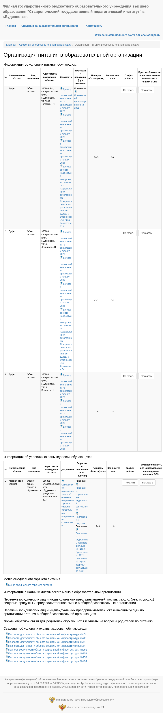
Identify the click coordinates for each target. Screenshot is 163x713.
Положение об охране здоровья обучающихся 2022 (81, 564)
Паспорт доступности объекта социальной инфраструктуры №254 (46, 661)
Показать (128, 90)
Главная (10, 25)
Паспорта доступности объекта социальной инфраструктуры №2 (45, 638)
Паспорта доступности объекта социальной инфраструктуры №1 (45, 641)
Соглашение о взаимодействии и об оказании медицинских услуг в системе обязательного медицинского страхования (67, 503)
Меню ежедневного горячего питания (28, 584)
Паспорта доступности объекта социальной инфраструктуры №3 (45, 634)
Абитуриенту (94, 25)
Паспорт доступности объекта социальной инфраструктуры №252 (46, 653)
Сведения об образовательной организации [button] (50, 25)
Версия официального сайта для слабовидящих (127, 35)
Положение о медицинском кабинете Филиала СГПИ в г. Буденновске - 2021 (82, 543)
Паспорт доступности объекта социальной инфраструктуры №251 (46, 649)
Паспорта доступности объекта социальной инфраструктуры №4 (45, 645)
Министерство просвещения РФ (85, 707)
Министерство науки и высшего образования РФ (85, 699)
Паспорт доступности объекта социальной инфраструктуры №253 (46, 657)
